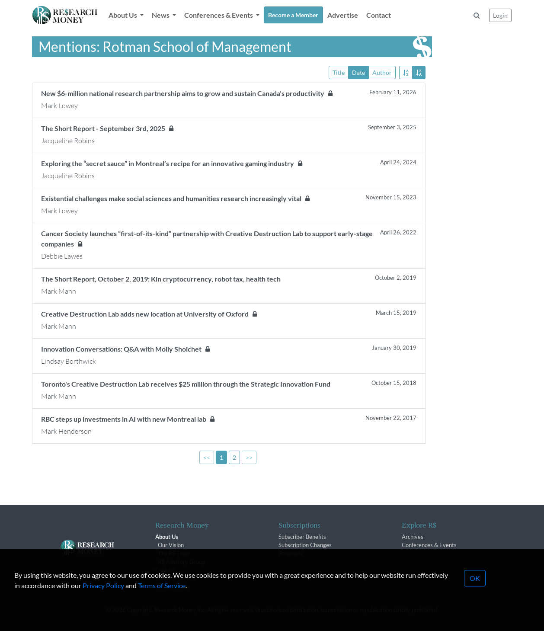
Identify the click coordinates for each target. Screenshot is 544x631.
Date (358, 72)
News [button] (161, 15)
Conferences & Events (429, 544)
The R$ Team (174, 553)
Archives (412, 536)
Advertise (342, 15)
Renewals (290, 553)
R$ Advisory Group (181, 561)
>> (249, 457)
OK (475, 603)
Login (500, 15)
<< (206, 457)
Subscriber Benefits (302, 536)
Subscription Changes (305, 544)
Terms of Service (162, 611)
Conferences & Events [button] (219, 15)
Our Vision (171, 544)
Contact (378, 15)
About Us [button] (123, 15)
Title (339, 72)
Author (382, 72)
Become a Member (293, 15)
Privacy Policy (103, 611)
